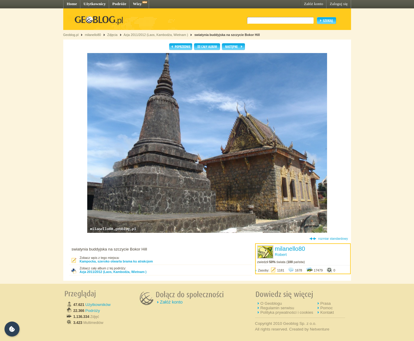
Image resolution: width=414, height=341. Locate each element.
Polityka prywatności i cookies (286, 312)
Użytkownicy (95, 3)
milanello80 (93, 35)
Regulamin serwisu (277, 308)
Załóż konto (313, 3)
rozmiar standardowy (333, 238)
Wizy (137, 3)
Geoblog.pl (71, 35)
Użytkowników (98, 304)
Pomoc (326, 308)
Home (72, 3)
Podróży (92, 310)
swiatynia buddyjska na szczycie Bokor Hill (227, 35)
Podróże (119, 3)
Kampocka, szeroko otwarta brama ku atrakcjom (116, 261)
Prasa (325, 303)
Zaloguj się (339, 3)
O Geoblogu (271, 303)
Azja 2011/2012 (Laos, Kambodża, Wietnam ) (156, 35)
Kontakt (327, 312)
